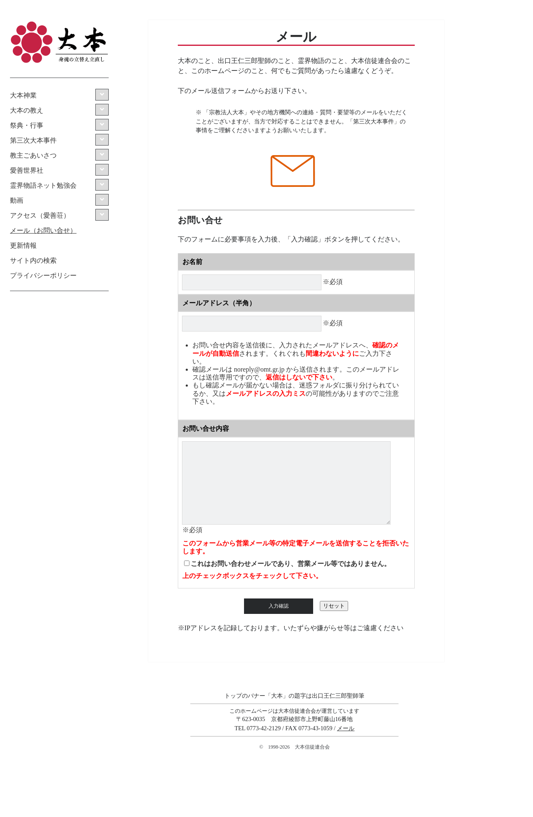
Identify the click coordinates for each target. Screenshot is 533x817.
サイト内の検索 (33, 260)
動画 (16, 200)
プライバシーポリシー (43, 275)
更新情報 (23, 245)
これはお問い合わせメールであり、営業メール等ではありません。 (291, 563)
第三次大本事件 (33, 140)
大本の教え (26, 110)
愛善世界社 (26, 170)
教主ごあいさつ (33, 155)
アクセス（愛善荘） (40, 215)
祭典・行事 (26, 125)
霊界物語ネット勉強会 (43, 185)
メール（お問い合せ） (43, 230)
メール (345, 728)
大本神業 (23, 95)
